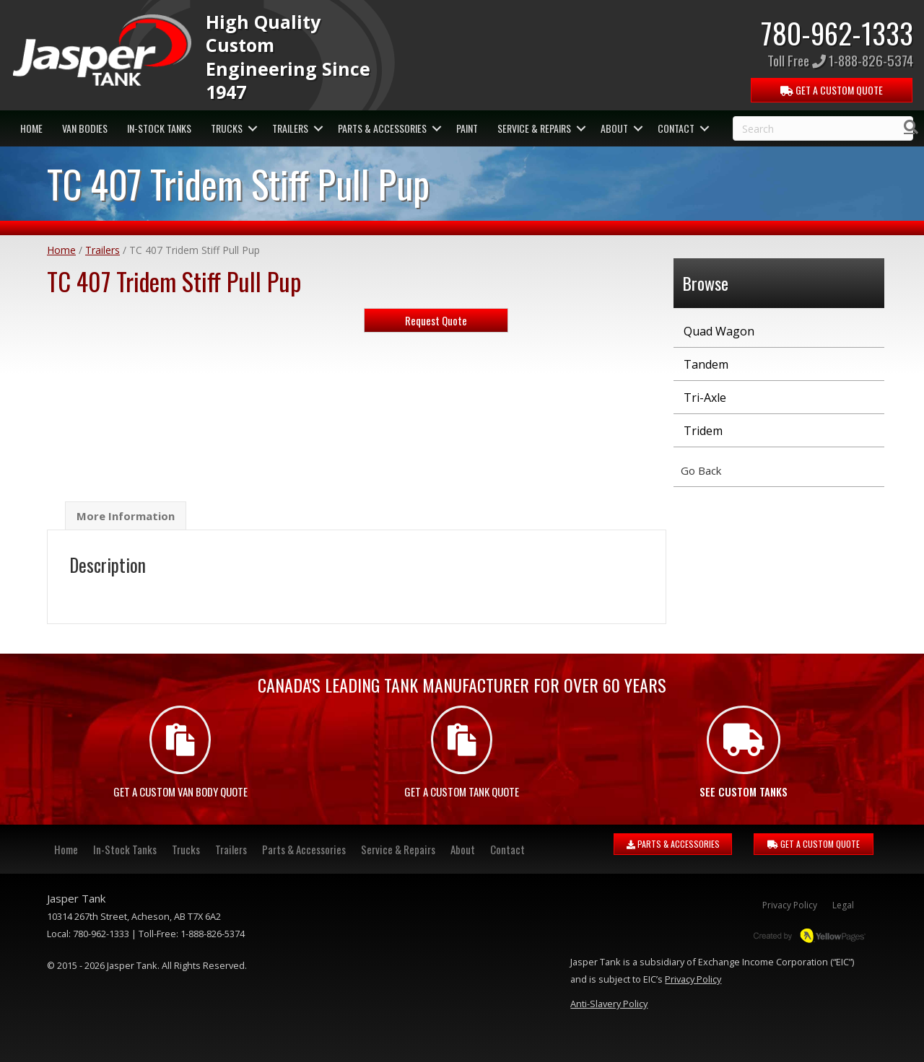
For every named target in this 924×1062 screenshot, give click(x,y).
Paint (467, 128)
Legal (843, 905)
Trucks (227, 128)
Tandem (706, 364)
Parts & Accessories (382, 128)
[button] (252, 128)
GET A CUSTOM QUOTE (813, 844)
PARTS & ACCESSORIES (673, 844)
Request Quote (436, 320)
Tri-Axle (705, 397)
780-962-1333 (837, 32)
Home (31, 128)
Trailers (290, 128)
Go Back (701, 470)
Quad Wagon (719, 331)
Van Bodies (85, 128)
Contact (676, 128)
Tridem (703, 431)
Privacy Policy (789, 905)
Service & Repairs (534, 128)
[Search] (911, 127)
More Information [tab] (126, 516)
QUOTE (832, 89)
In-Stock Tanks (159, 128)
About (614, 128)
